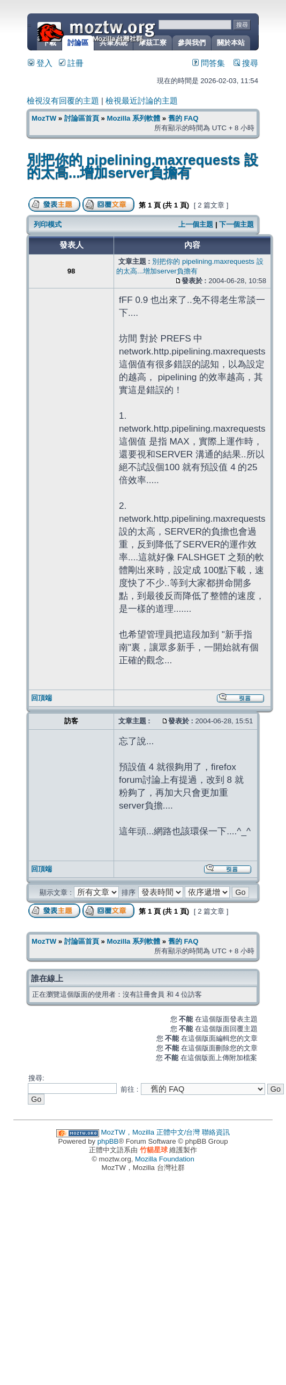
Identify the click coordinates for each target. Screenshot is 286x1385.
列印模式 (48, 224)
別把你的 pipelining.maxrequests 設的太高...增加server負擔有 (142, 166)
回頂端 (41, 698)
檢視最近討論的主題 (142, 101)
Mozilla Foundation (164, 1159)
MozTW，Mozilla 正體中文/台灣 (150, 1132)
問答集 (208, 63)
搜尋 (246, 63)
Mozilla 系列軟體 (133, 118)
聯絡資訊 (216, 1132)
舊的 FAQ (183, 118)
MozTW (122, 30)
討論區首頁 (81, 118)
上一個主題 (195, 224)
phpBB (108, 1141)
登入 (40, 63)
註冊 (71, 63)
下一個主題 (236, 224)
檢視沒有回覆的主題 (63, 101)
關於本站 (231, 43)
